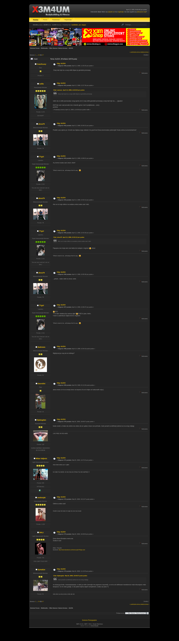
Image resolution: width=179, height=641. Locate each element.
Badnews (41, 347)
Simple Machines (98, 624)
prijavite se (111, 12)
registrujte (121, 12)
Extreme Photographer (89, 620)
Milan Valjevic (41, 458)
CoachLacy (41, 64)
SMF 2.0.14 (79, 624)
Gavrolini (41, 384)
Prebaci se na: (120, 613)
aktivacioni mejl (141, 12)
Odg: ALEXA (61, 63)
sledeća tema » (144, 52)
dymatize (41, 570)
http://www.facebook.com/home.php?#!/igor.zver (72, 549)
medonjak (41, 498)
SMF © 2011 (88, 624)
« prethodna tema (135, 52)
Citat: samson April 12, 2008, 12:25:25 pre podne (69, 90)
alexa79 (41, 124)
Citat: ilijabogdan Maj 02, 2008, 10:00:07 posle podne (70, 575)
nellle (41, 84)
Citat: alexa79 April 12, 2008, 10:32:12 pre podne (68, 237)
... (37, 55)
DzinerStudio (94, 626)
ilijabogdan (41, 420)
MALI (41, 532)
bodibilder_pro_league (79, 25)
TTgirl (41, 157)
